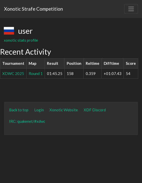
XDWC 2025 (13, 73)
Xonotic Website (63, 110)
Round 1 (36, 73)
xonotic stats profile (21, 40)
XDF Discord (95, 110)
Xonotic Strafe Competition (33, 9)
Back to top (18, 110)
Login (39, 110)
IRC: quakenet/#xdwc (27, 121)
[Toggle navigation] (131, 9)
